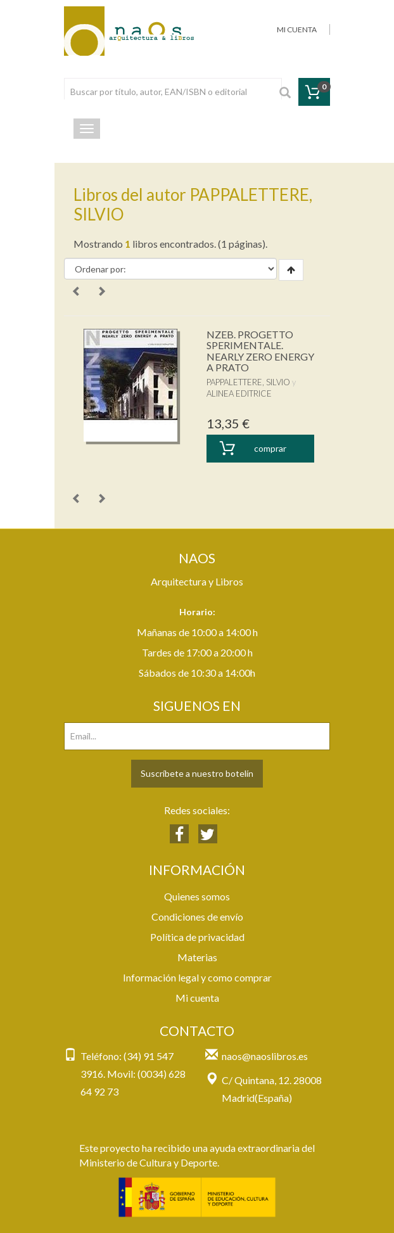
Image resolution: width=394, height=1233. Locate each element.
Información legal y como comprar (197, 977)
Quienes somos (197, 896)
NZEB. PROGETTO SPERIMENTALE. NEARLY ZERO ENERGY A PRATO (260, 351)
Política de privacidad (197, 937)
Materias (197, 957)
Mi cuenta (197, 998)
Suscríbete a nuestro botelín (197, 773)
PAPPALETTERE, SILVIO (248, 382)
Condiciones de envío (197, 916)
